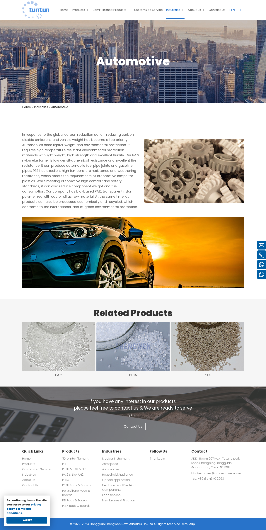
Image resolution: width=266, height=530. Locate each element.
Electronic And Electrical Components (119, 487)
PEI (64, 464)
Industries (29, 474)
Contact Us (133, 426)
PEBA (65, 480)
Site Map (188, 524)
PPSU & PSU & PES (74, 469)
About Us (28, 480)
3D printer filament (75, 458)
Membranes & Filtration (118, 500)
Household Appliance (117, 474)
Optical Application (116, 480)
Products (28, 464)
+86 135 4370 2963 (210, 479)
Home (26, 458)
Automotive (110, 469)
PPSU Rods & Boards (76, 485)
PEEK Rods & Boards (76, 506)
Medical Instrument (115, 458)
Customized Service (36, 469)
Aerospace (110, 464)
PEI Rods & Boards (75, 500)
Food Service (111, 495)
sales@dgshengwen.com (222, 473)
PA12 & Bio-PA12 (72, 474)
